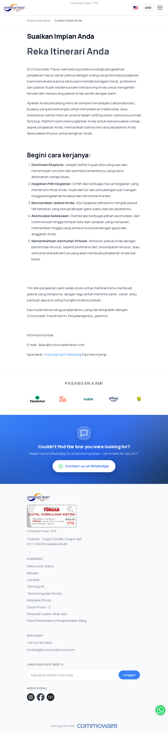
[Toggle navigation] (159, 8)
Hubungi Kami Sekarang (62, 354)
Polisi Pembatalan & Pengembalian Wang (56, 620)
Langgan (129, 675)
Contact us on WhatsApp (84, 466)
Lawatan (33, 580)
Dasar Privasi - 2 (39, 607)
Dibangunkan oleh (63, 726)
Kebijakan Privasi (39, 600)
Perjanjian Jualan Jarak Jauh (47, 614)
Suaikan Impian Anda (68, 20)
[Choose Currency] (148, 7)
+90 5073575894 (39, 643)
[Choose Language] (136, 7)
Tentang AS (35, 586)
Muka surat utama (38, 20)
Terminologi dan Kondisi (44, 593)
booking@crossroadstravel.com (51, 650)
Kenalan (32, 573)
